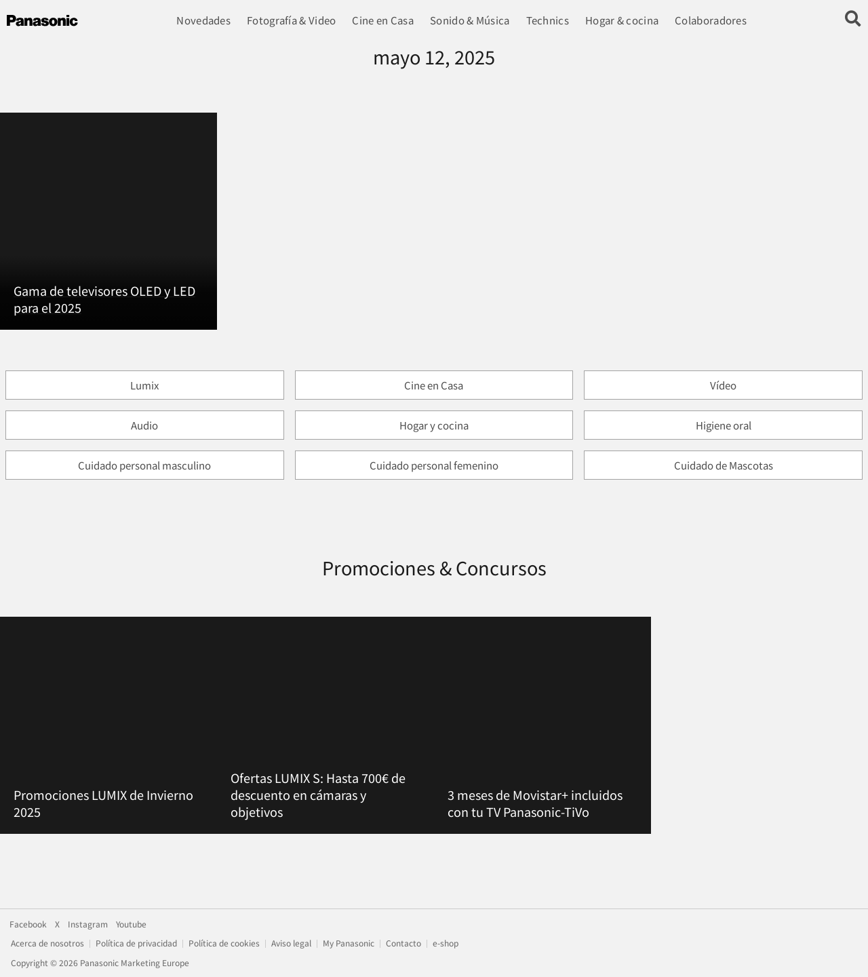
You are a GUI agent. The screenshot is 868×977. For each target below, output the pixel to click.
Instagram (88, 924)
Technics (547, 20)
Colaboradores (711, 20)
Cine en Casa (383, 20)
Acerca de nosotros (47, 943)
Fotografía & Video (291, 20)
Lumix (144, 385)
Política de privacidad (136, 943)
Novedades (203, 20)
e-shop (445, 943)
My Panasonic (348, 943)
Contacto (403, 943)
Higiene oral (723, 425)
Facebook (28, 924)
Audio (144, 425)
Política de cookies (224, 943)
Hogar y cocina (434, 425)
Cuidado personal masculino (144, 465)
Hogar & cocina (621, 20)
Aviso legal (291, 943)
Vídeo (723, 385)
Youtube (131, 924)
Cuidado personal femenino (434, 465)
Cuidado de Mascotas (723, 465)
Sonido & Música (470, 20)
